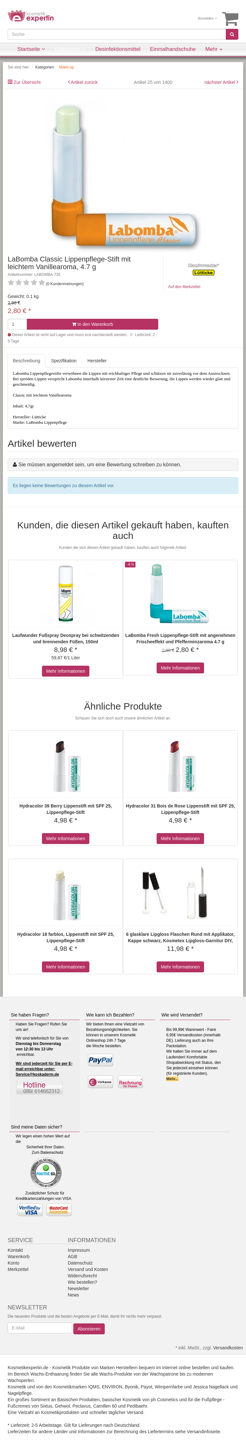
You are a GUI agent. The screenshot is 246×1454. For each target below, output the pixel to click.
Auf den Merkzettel (184, 287)
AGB (73, 1256)
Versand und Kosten (88, 1269)
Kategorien (70, 49)
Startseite (31, 49)
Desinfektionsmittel (117, 49)
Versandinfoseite (203, 1431)
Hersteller (97, 360)
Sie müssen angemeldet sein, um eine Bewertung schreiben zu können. (99, 464)
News (73, 1294)
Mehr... (172, 1079)
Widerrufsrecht (82, 1275)
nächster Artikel (220, 82)
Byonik (131, 1386)
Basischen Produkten (78, 1399)
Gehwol (62, 1406)
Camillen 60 (105, 1406)
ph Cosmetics (164, 1399)
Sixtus (46, 1406)
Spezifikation (64, 360)
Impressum (79, 1250)
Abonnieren (89, 1328)
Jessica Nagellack (211, 1386)
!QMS (94, 1386)
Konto (14, 1262)
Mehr (213, 49)
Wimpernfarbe (169, 1386)
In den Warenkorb (92, 324)
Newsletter (78, 1288)
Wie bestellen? (82, 1282)
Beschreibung (26, 360)
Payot (146, 1386)
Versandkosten (228, 1347)
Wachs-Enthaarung (49, 1374)
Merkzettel (18, 1269)
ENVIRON (112, 1386)
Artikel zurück (84, 82)
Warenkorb (18, 1256)
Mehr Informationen (65, 671)
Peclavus (81, 1406)
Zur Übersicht (27, 82)
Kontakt (15, 1250)
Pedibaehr (137, 1406)
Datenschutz (51, 1152)
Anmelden (207, 18)
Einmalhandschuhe (173, 49)
